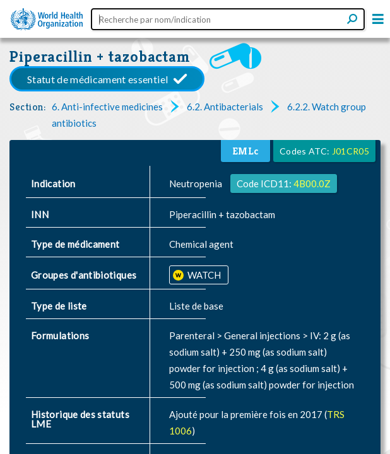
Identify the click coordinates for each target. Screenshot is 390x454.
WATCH (203, 275)
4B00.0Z (312, 183)
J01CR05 (350, 151)
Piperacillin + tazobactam (100, 56)
